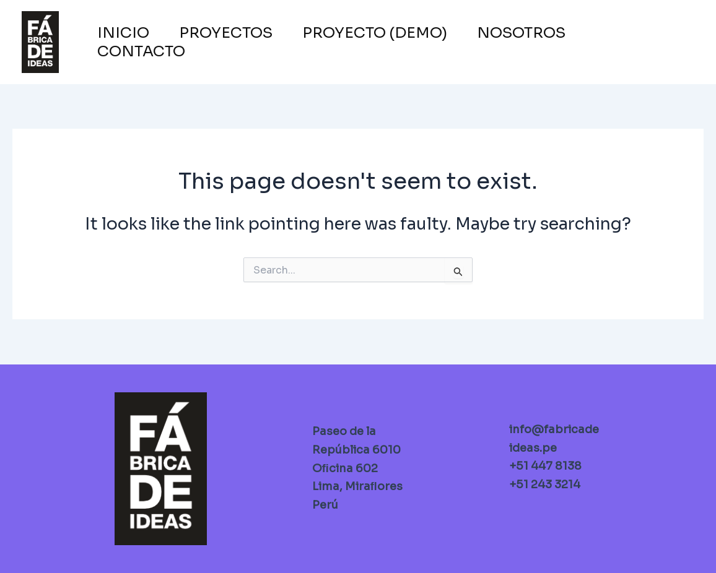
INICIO (123, 33)
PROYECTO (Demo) (374, 33)
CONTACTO (141, 51)
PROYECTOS (226, 33)
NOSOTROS (521, 33)
